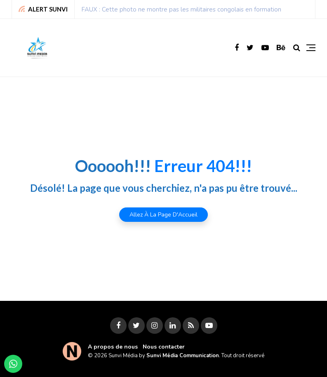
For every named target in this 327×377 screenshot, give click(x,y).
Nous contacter (164, 347)
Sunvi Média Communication (182, 355)
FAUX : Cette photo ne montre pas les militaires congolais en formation (181, 9)
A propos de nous (113, 347)
